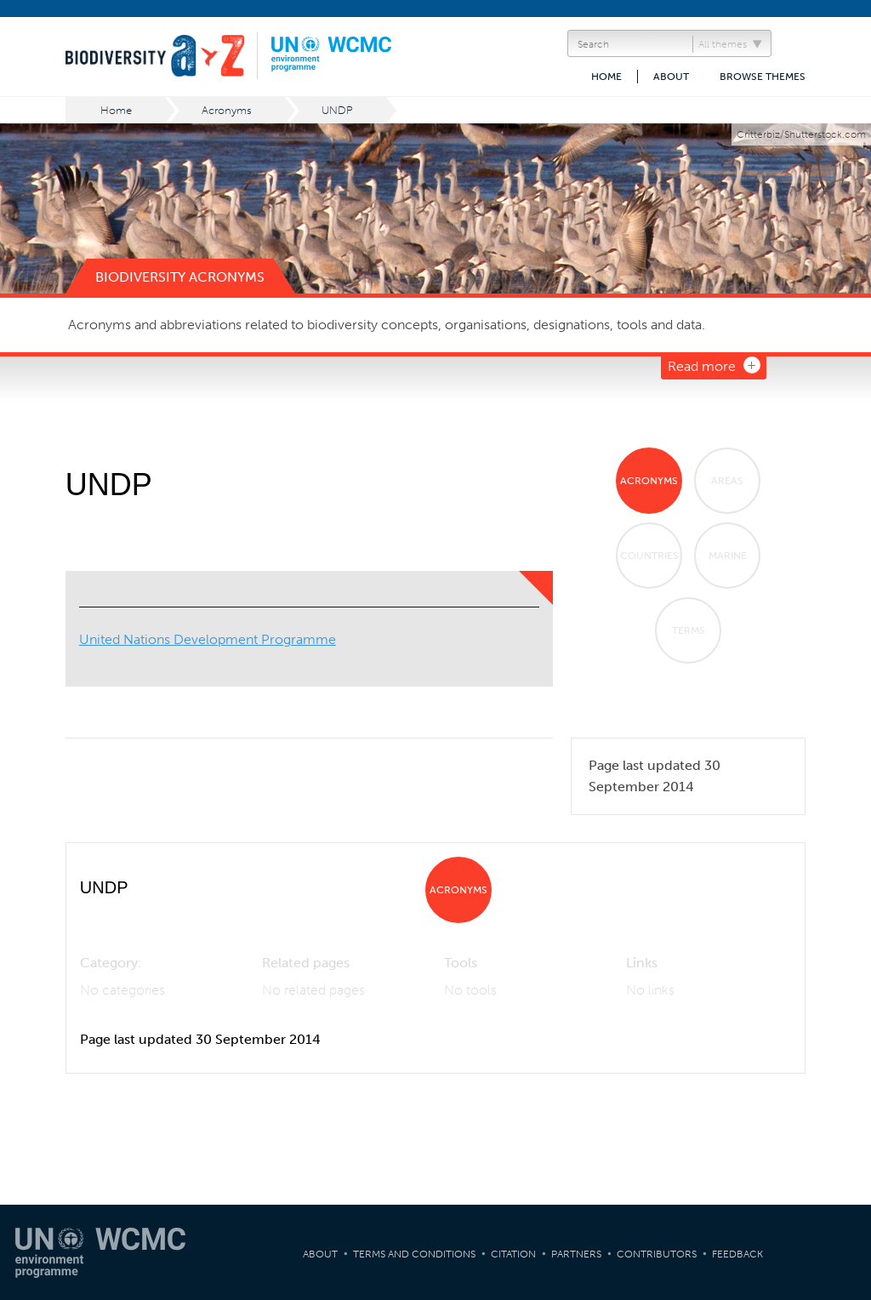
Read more (702, 366)
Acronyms (227, 110)
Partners (576, 1254)
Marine (728, 556)
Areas (727, 481)
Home (606, 77)
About (671, 77)
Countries (649, 556)
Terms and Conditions (414, 1254)
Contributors (657, 1254)
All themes (722, 44)
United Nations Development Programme (207, 639)
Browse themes (763, 77)
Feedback (737, 1254)
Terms (688, 630)
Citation (513, 1254)
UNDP (337, 110)
